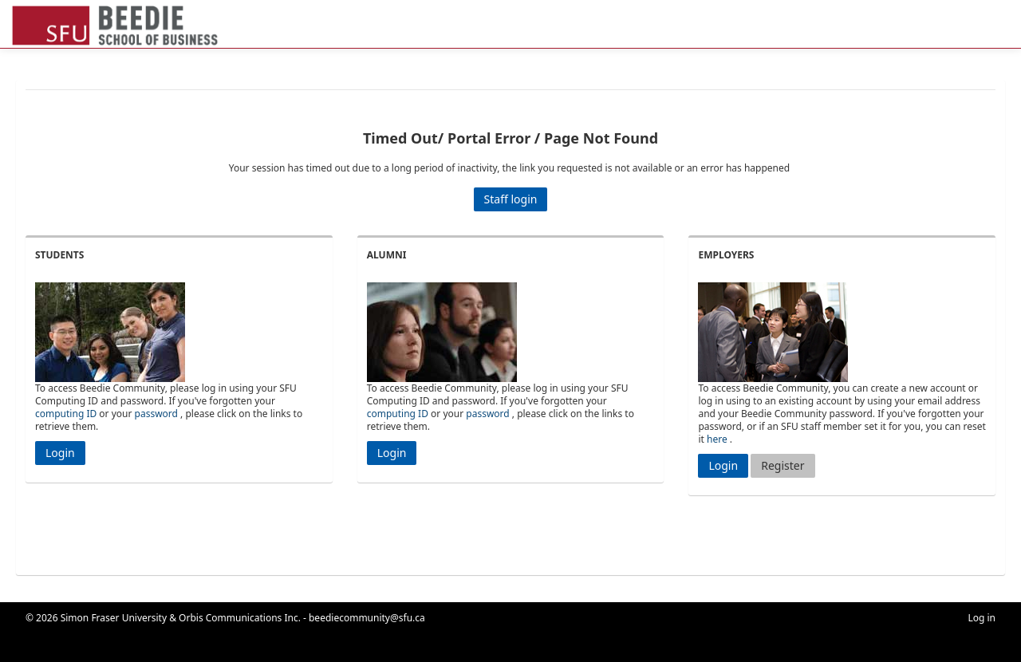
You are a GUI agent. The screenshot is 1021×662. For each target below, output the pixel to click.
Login (60, 452)
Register (782, 465)
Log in (981, 618)
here (717, 439)
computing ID (66, 413)
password (156, 413)
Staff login (511, 199)
